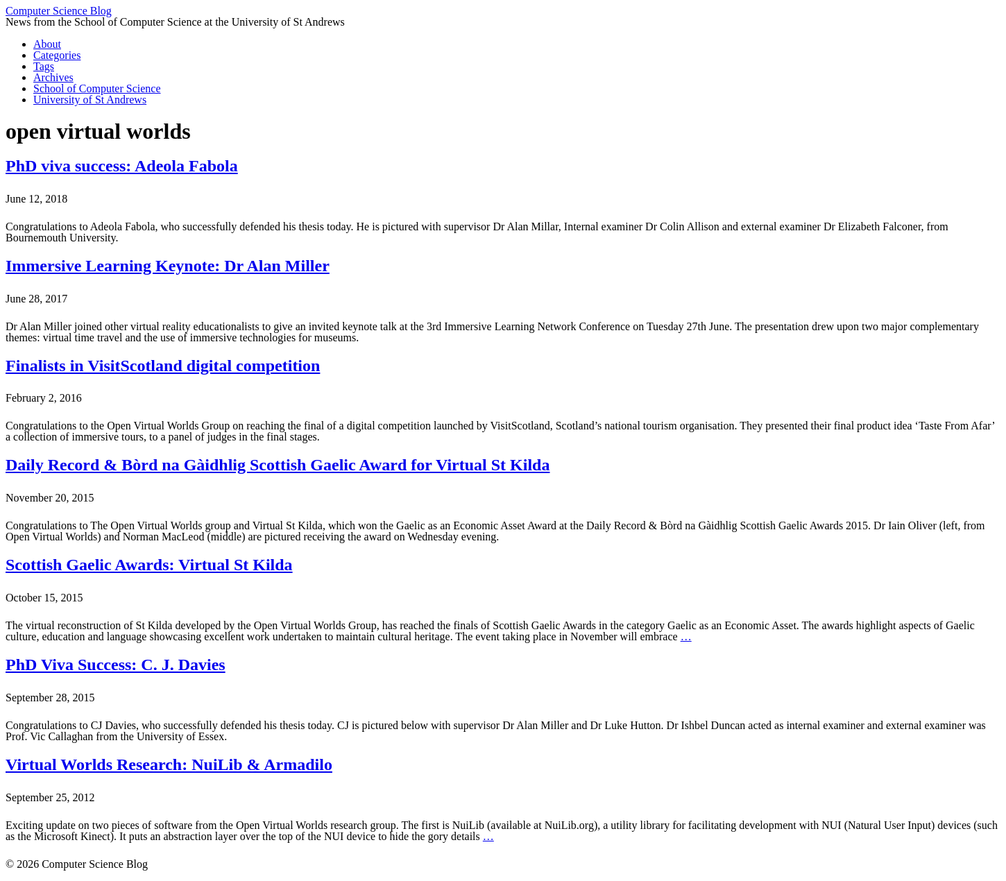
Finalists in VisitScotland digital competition (163, 366)
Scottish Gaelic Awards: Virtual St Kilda (149, 565)
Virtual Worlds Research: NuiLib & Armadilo (169, 764)
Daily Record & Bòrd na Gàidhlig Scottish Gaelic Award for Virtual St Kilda (277, 465)
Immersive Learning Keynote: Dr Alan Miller (168, 266)
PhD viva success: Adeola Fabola (122, 166)
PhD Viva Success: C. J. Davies (115, 665)
